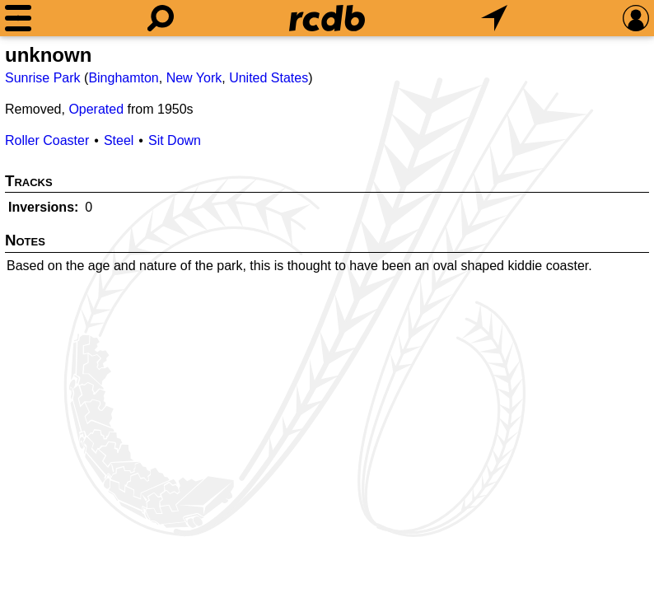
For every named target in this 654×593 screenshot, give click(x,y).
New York (194, 78)
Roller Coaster (47, 140)
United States (268, 78)
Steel (118, 140)
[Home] (327, 18)
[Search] (160, 18)
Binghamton (123, 78)
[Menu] (18, 18)
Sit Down (174, 140)
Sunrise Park (43, 78)
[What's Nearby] (494, 18)
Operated (96, 109)
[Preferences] (636, 18)
